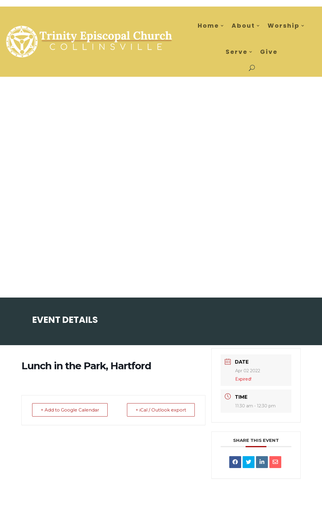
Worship (284, 25)
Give (269, 52)
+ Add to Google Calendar (70, 410)
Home (208, 25)
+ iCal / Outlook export (161, 410)
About (243, 25)
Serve (237, 52)
